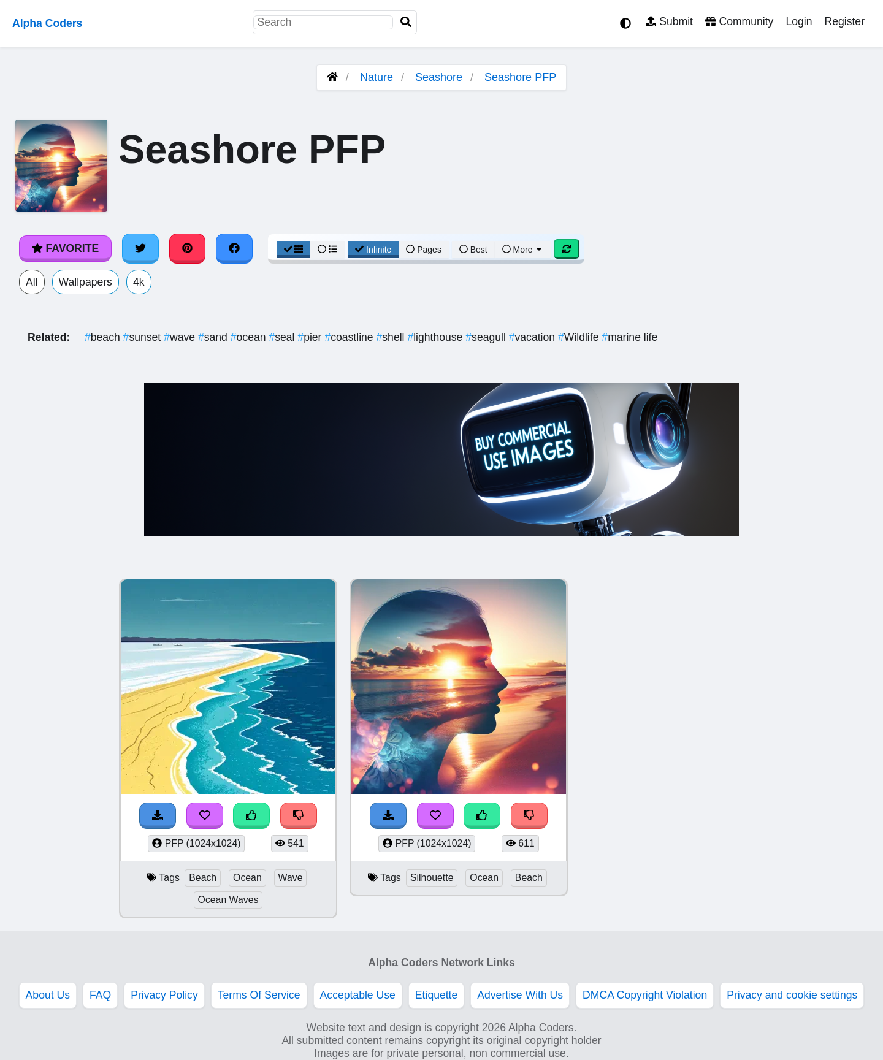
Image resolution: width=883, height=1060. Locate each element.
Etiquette (436, 995)
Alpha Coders (47, 23)
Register (844, 21)
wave (181, 337)
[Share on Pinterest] (187, 248)
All (32, 282)
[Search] (406, 22)
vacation (533, 337)
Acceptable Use (358, 995)
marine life (629, 337)
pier (310, 337)
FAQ (100, 995)
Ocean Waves (228, 899)
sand (214, 337)
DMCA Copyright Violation (645, 995)
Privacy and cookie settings (792, 995)
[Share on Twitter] (140, 248)
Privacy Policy (164, 995)
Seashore (438, 77)
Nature (376, 77)
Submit (669, 21)
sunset (143, 337)
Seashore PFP (520, 77)
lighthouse (436, 337)
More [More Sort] (523, 249)
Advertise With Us (520, 995)
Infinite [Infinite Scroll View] (373, 249)
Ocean (247, 877)
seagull (486, 337)
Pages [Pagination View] (424, 249)
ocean (250, 337)
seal (283, 337)
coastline (350, 337)
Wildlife (580, 337)
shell (392, 337)
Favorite (65, 248)
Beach (202, 877)
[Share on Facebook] (234, 248)
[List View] (327, 249)
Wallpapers (85, 282)
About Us (48, 995)
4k (139, 282)
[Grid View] (294, 249)
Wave (290, 877)
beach (104, 337)
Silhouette (431, 877)
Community (739, 21)
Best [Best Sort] (473, 249)
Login (799, 21)
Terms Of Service (259, 995)
